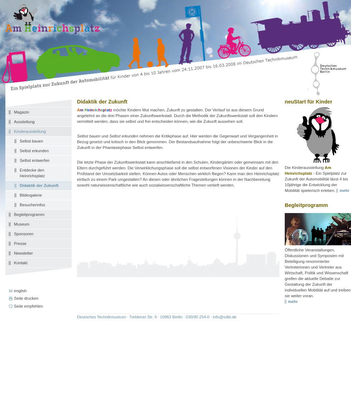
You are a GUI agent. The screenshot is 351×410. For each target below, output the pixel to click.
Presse (20, 243)
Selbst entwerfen (34, 160)
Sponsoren (23, 234)
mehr (293, 301)
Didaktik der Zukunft (39, 185)
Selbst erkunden (34, 151)
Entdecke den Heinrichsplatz (32, 173)
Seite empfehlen (28, 306)
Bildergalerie (31, 195)
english (20, 291)
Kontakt (21, 263)
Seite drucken (26, 298)
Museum (21, 224)
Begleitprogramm (29, 214)
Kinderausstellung (30, 131)
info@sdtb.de (224, 317)
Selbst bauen (31, 141)
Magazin (21, 112)
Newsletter (23, 253)
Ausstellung (24, 122)
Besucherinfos (32, 205)
